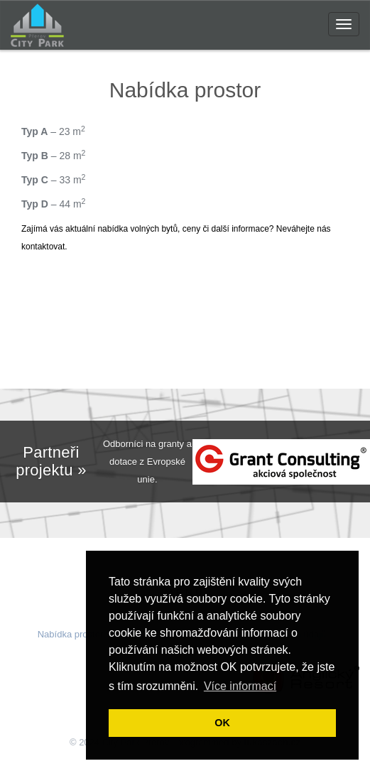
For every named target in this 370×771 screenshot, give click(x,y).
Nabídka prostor (71, 634)
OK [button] (222, 722)
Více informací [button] (240, 686)
